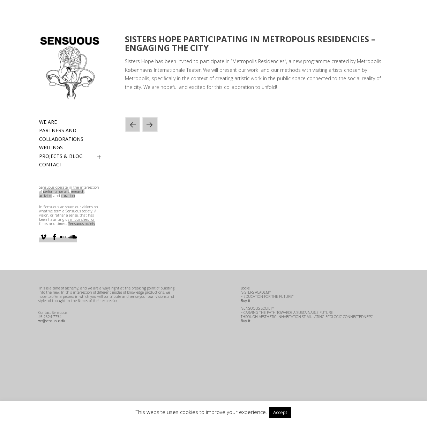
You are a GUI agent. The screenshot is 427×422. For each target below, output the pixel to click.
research (77, 191)
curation (68, 195)
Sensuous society (81, 223)
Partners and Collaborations (61, 134)
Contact (50, 164)
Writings (51, 147)
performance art (56, 191)
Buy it (245, 300)
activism (45, 195)
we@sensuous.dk (51, 320)
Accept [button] (280, 412)
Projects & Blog (61, 156)
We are (48, 122)
